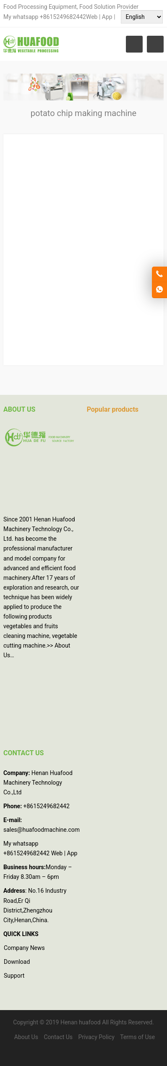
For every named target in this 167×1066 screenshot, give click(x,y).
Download (17, 961)
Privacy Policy (96, 1037)
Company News (24, 947)
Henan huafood (80, 1022)
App (108, 16)
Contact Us (58, 1037)
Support (14, 975)
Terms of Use (137, 1037)
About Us (26, 1037)
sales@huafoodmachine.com (41, 829)
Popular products (112, 409)
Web (92, 16)
